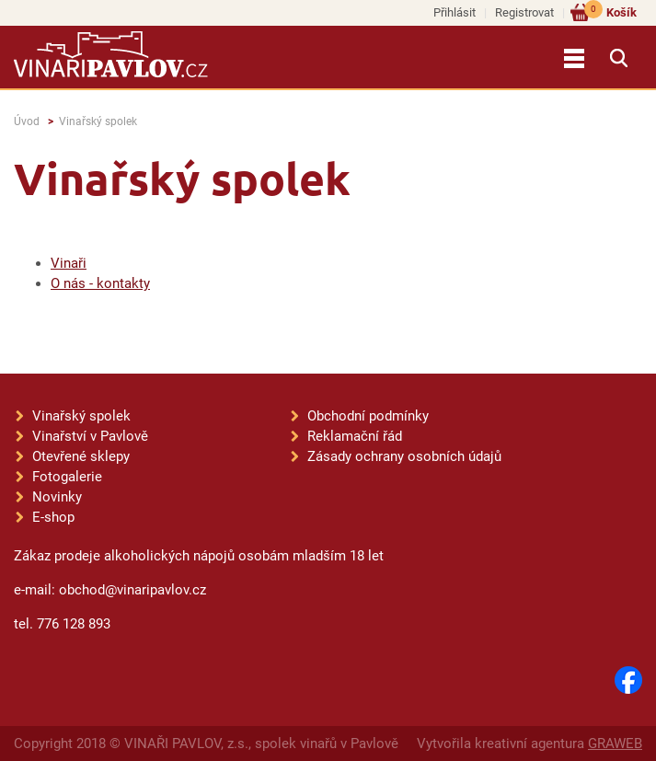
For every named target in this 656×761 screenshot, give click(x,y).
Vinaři (68, 263)
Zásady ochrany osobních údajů (404, 456)
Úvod (27, 121)
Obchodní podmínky (368, 416)
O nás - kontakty (100, 283)
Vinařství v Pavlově (90, 436)
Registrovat (524, 12)
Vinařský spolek (98, 121)
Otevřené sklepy (81, 456)
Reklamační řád (354, 436)
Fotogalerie (67, 476)
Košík (610, 11)
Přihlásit (454, 12)
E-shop (53, 517)
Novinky (57, 497)
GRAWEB (615, 743)
